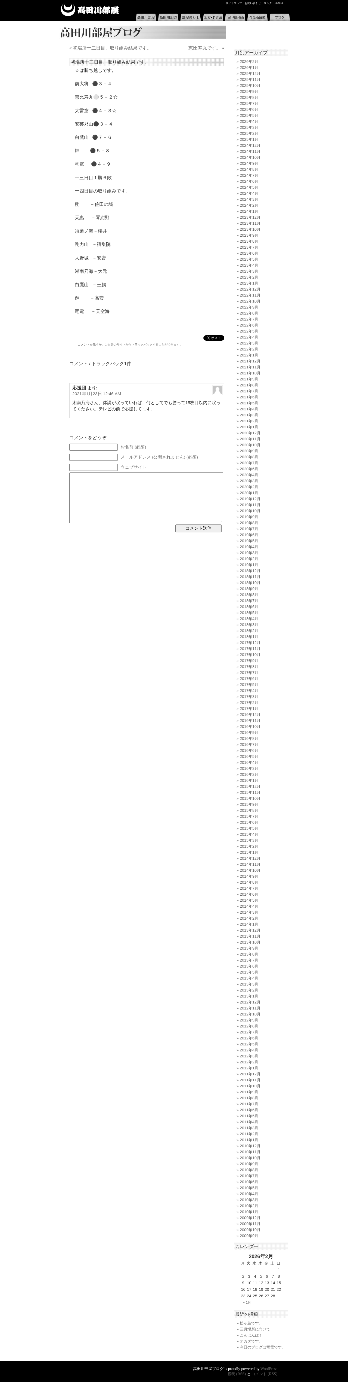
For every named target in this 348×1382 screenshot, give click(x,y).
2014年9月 (249, 876)
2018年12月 (250, 571)
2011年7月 (249, 1104)
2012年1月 (249, 1068)
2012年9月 (249, 1020)
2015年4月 (249, 834)
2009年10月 (250, 1230)
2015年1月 (249, 852)
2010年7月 (249, 1176)
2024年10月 (250, 157)
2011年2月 (249, 1134)
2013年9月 (249, 948)
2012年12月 (250, 1002)
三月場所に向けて (255, 1329)
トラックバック (142, 344)
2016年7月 (249, 744)
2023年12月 (250, 217)
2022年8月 (249, 313)
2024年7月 (249, 175)
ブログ (279, 17)
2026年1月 (249, 67)
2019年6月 (249, 535)
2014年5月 (249, 900)
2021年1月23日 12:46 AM (96, 393)
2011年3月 (249, 1128)
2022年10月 (250, 301)
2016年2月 (249, 774)
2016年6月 (249, 750)
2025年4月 (249, 121)
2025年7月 (249, 103)
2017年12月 (250, 642)
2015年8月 (249, 810)
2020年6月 (249, 469)
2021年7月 (249, 391)
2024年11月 (250, 151)
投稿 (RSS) (237, 1374)
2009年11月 (250, 1224)
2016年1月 (249, 780)
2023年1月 (249, 283)
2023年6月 (249, 253)
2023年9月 (249, 235)
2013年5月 (249, 972)
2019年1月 (249, 565)
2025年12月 (250, 73)
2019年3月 (249, 553)
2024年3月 (249, 199)
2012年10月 (250, 1014)
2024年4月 (249, 193)
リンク (268, 3)
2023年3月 (249, 271)
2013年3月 (249, 984)
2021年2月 (249, 421)
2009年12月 (250, 1218)
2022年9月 (249, 307)
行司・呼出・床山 (235, 17)
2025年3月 (249, 127)
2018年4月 (249, 619)
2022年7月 (249, 319)
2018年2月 (249, 631)
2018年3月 (249, 625)
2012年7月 (249, 1032)
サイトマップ (234, 3)
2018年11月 (250, 577)
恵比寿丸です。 (204, 48)
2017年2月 (249, 702)
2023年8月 (249, 241)
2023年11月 (250, 223)
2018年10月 (250, 583)
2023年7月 (249, 247)
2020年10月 (250, 445)
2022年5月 (249, 331)
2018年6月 (249, 607)
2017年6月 (249, 678)
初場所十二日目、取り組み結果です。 (112, 48)
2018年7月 (249, 601)
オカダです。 (251, 1341)
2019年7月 (249, 529)
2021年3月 (249, 415)
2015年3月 (249, 840)
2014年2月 (249, 918)
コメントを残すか (90, 344)
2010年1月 (249, 1212)
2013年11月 (250, 936)
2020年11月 (250, 439)
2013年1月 (249, 996)
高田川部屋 (90, 10)
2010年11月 (250, 1152)
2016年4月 (249, 762)
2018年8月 (249, 595)
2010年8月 (249, 1170)
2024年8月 (249, 169)
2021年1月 (249, 427)
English (279, 2)
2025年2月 (249, 133)
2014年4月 (249, 906)
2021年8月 (249, 385)
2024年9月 (249, 163)
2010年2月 (249, 1206)
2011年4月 (249, 1122)
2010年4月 (249, 1194)
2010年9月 (249, 1164)
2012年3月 (249, 1056)
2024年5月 (249, 187)
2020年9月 (249, 451)
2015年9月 (249, 804)
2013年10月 (250, 942)
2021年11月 (250, 367)
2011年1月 (249, 1140)
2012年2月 (249, 1062)
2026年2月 (249, 61)
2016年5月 (249, 756)
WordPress (268, 1368)
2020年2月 (249, 487)
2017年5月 (249, 684)
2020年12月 (250, 433)
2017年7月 (249, 672)
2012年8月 (249, 1026)
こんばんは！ (251, 1335)
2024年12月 (250, 145)
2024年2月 (249, 205)
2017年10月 (250, 654)
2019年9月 (249, 517)
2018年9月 (249, 589)
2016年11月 (250, 720)
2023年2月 (249, 277)
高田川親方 (168, 17)
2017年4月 (249, 690)
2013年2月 (249, 990)
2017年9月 (249, 660)
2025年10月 (250, 85)
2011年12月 (250, 1074)
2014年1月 (249, 924)
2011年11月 (250, 1080)
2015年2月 (249, 846)
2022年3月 (249, 343)
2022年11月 (250, 295)
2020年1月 (249, 493)
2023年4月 (249, 265)
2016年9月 (249, 732)
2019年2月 (249, 559)
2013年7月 (249, 960)
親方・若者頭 (213, 17)
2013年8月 (249, 954)
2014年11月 (250, 864)
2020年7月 (249, 463)
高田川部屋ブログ (141, 32)
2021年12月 (250, 361)
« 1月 (247, 1302)
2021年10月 (250, 373)
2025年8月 (249, 97)
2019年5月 (249, 541)
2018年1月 (249, 636)
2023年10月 (250, 229)
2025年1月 (249, 139)
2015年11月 (250, 792)
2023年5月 (249, 259)
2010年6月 (249, 1182)
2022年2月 (249, 349)
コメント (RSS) (264, 1374)
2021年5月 (249, 403)
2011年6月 (249, 1110)
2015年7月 (249, 816)
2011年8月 (249, 1098)
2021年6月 (249, 397)
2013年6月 (249, 966)
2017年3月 (249, 696)
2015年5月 (249, 828)
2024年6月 (249, 181)
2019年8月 (249, 523)
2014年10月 (250, 870)
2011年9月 (249, 1092)
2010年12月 (250, 1146)
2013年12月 (250, 930)
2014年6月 (249, 894)
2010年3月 (249, 1200)
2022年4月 (249, 337)
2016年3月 (249, 768)
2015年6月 (249, 822)
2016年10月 (250, 726)
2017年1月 (249, 708)
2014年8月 (249, 882)
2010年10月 (250, 1158)
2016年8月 (249, 738)
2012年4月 (249, 1050)
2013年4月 (249, 978)
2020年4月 (249, 475)
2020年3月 (249, 481)
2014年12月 (250, 858)
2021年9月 (249, 379)
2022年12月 (250, 289)
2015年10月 (250, 798)
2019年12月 (250, 499)
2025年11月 (250, 79)
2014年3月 (249, 912)
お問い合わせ (253, 3)
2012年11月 (250, 1008)
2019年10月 (250, 511)
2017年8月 (249, 666)
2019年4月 (249, 547)
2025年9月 (249, 91)
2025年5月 (249, 115)
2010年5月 (249, 1188)
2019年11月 (250, 505)
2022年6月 (249, 325)
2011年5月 (249, 1116)
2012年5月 (249, 1044)
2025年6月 (249, 109)
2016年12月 (250, 714)
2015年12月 (250, 786)
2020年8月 (249, 457)
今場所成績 (257, 17)
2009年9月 (249, 1236)
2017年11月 (250, 648)
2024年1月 (249, 211)
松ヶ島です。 (251, 1323)
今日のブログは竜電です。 (262, 1347)
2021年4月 (249, 409)
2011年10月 (250, 1086)
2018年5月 (249, 613)
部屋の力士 (190, 17)
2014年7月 (249, 888)
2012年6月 (249, 1038)
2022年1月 (249, 355)
